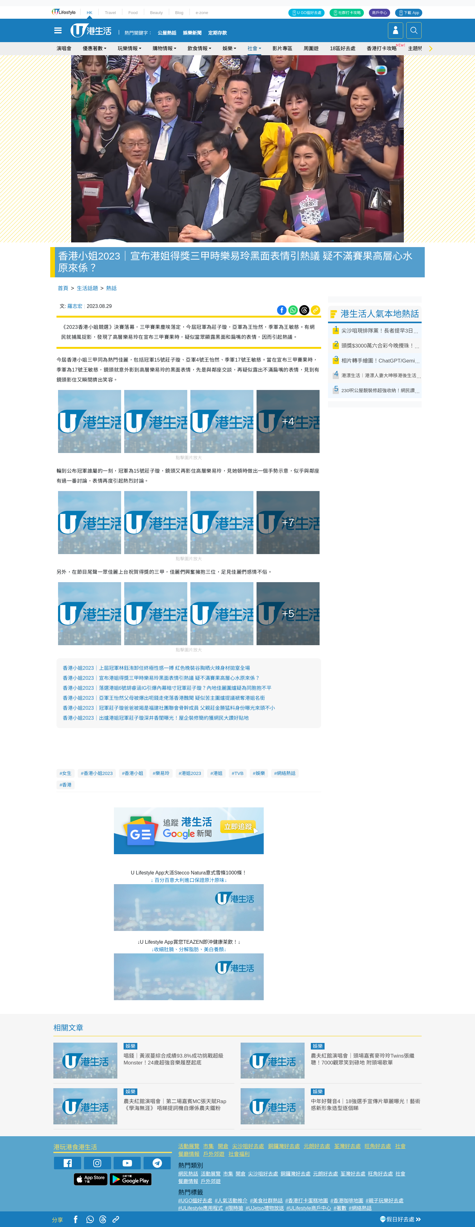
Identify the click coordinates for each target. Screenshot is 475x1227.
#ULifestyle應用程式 (200, 1208)
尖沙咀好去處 (248, 1146)
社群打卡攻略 (349, 13)
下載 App (411, 13)
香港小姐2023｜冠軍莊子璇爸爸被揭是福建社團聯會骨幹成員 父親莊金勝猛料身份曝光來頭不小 (169, 708)
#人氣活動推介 (231, 1200)
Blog (179, 12)
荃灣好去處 (347, 1146)
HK (89, 12)
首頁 (63, 288)
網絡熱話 (286, 773)
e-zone (202, 12)
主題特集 (418, 48)
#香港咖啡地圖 (347, 1200)
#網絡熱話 (360, 1208)
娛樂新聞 (192, 33)
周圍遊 (311, 48)
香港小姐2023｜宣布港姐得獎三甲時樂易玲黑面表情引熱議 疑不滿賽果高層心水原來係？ (161, 678)
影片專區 (282, 48)
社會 (252, 48)
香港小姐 (134, 773)
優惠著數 (93, 48)
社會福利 (239, 1154)
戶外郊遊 (213, 1154)
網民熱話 (188, 1173)
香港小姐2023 (98, 773)
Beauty (156, 12)
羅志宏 (74, 306)
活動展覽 (188, 1146)
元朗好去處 (317, 1146)
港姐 (218, 773)
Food (133, 12)
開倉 (223, 1146)
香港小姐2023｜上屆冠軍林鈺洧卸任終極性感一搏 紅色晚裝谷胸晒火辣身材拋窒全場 (156, 668)
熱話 (111, 288)
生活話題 (87, 288)
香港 (66, 784)
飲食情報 (198, 48)
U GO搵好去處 (309, 13)
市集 (208, 1146)
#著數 (340, 1208)
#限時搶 (234, 1208)
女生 (66, 773)
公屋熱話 (167, 33)
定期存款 (217, 33)
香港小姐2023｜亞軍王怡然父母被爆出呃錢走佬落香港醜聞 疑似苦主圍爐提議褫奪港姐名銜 (164, 698)
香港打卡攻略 (382, 48)
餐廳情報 (188, 1154)
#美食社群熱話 (266, 1200)
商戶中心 (379, 13)
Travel (110, 12)
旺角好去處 (378, 1146)
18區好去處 (342, 48)
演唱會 (63, 48)
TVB (238, 773)
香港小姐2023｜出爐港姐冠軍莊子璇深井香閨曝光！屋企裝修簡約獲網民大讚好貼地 (156, 718)
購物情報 (163, 48)
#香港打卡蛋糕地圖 (306, 1200)
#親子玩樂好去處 (385, 1200)
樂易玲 (162, 773)
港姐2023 (191, 773)
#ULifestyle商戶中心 (308, 1208)
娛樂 (228, 48)
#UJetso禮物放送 (265, 1208)
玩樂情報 (128, 48)
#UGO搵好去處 (195, 1200)
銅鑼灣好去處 (284, 1146)
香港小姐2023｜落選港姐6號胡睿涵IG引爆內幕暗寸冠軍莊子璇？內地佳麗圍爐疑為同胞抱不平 (167, 688)
